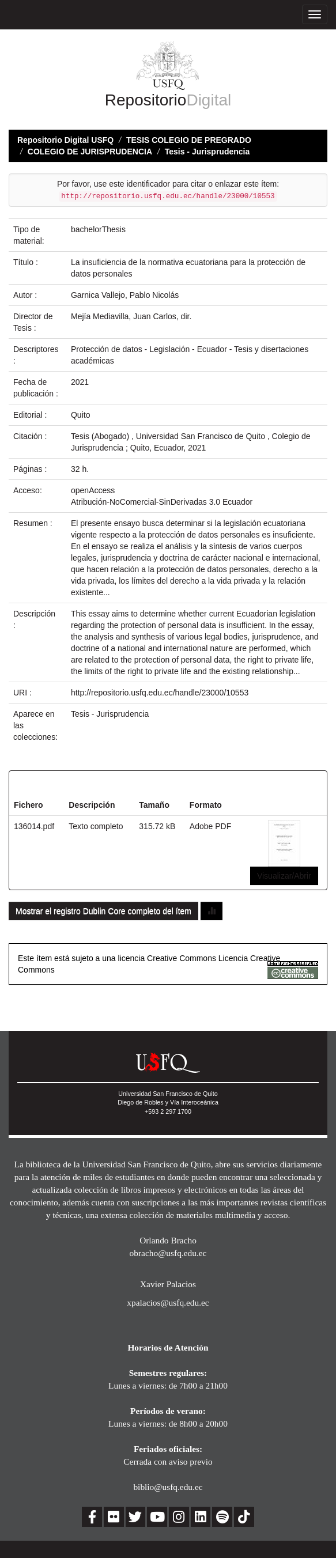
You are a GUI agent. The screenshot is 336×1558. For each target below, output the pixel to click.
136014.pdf (34, 826)
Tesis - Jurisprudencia (207, 151)
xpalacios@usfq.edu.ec (168, 1302)
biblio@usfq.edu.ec (167, 1487)
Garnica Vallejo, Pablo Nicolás (125, 295)
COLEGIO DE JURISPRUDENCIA (90, 151)
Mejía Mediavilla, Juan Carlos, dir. (131, 316)
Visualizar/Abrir (284, 875)
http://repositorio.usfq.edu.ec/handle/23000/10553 (159, 692)
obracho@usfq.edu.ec (168, 1253)
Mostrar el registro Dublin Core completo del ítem (103, 911)
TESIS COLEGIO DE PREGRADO (188, 140)
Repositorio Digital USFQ (65, 140)
